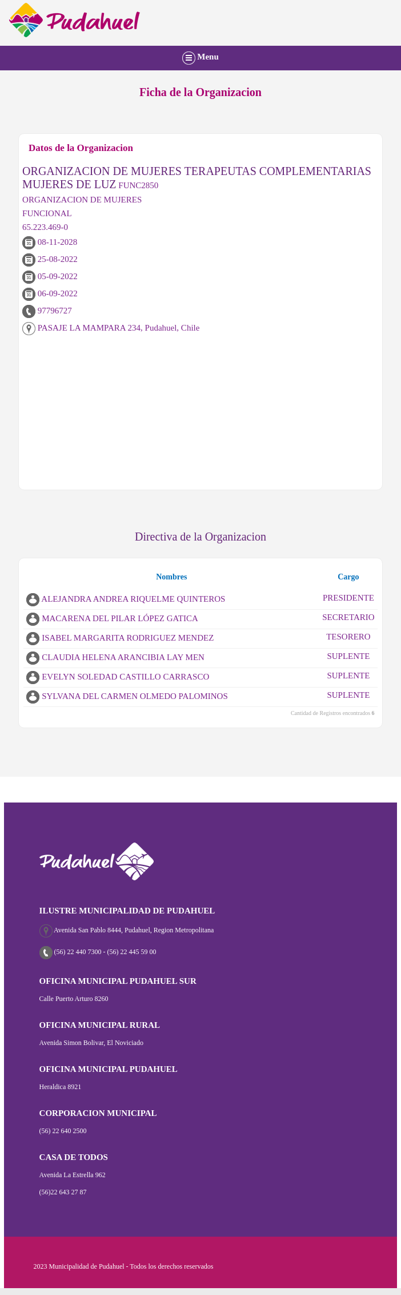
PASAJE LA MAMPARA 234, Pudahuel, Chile (110, 327)
